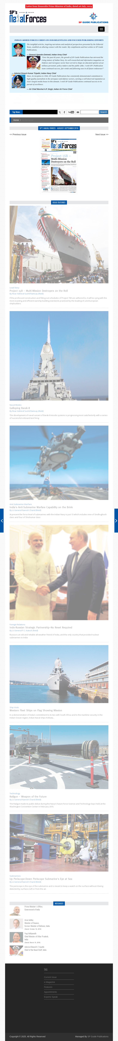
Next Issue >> (102, 134)
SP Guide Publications (98, 1036)
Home (16, 120)
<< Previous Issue (18, 134)
